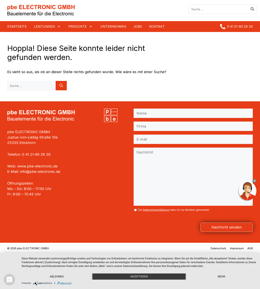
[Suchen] (252, 9)
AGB (250, 248)
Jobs (137, 26)
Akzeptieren (139, 276)
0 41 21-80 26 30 (236, 26)
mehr (221, 276)
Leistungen (49, 26)
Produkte (82, 26)
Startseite (17, 26)
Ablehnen (57, 276)
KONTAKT (157, 26)
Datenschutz (218, 248)
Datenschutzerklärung (156, 209)
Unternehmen (113, 26)
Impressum (237, 248)
